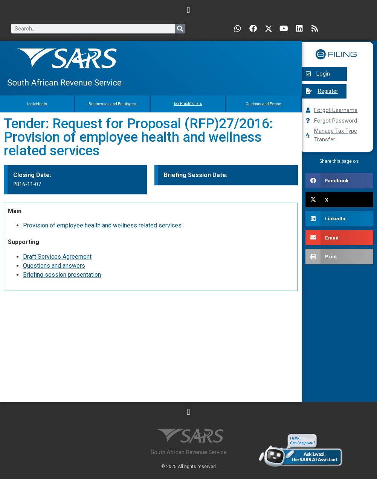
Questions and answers (54, 265)
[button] (188, 10)
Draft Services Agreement (57, 256)
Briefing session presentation (62, 274)
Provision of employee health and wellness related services (102, 225)
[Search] (180, 28)
